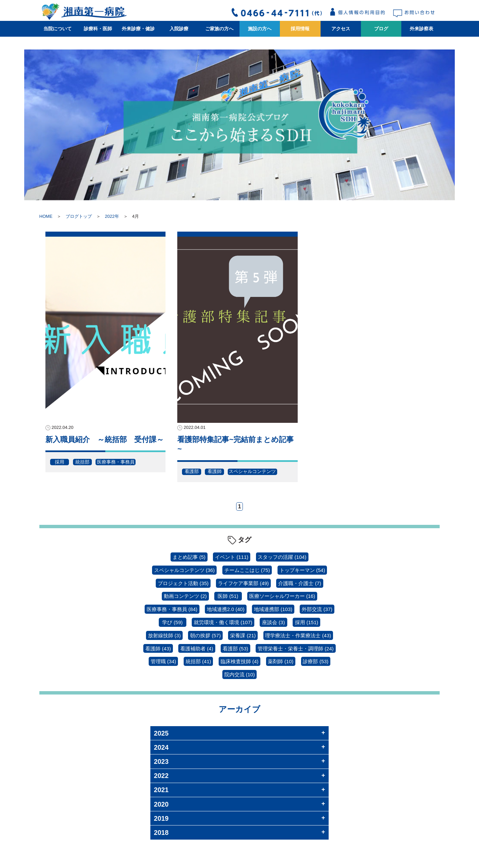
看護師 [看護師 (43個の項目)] (158, 648)
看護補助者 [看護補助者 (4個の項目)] (196, 648)
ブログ (381, 28)
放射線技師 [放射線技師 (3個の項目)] (164, 635)
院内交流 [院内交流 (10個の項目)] (239, 674)
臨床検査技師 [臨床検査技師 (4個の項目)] (240, 661)
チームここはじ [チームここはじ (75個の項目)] (247, 570)
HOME (45, 216)
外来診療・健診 (138, 28)
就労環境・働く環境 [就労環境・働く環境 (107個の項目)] (223, 622)
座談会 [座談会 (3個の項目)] (273, 622)
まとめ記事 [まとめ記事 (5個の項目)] (189, 557)
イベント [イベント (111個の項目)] (231, 557)
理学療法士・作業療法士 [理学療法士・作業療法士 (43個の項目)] (298, 635)
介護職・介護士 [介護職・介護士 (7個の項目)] (299, 583)
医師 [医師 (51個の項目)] (228, 596)
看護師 (215, 471)
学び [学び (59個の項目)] (172, 622)
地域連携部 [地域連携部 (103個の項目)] (273, 609)
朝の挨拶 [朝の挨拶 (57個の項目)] (205, 635)
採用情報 (300, 28)
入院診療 (179, 28)
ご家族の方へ (219, 28)
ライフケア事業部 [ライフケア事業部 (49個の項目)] (243, 583)
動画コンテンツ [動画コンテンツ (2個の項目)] (185, 596)
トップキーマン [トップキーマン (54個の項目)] (302, 570)
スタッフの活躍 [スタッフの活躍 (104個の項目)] (282, 557)
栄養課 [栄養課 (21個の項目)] (243, 635)
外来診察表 (421, 28)
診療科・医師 (98, 28)
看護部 (192, 471)
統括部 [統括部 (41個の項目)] (198, 661)
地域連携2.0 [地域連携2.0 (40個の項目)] (226, 609)
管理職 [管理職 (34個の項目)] (163, 661)
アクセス (340, 28)
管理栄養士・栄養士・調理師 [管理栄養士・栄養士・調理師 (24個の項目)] (296, 648)
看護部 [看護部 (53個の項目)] (235, 648)
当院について (57, 28)
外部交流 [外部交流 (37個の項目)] (317, 609)
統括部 (82, 462)
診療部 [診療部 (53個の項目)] (315, 661)
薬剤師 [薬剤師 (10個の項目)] (280, 661)
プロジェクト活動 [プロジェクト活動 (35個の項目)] (183, 583)
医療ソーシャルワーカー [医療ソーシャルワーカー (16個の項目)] (282, 596)
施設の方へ (259, 28)
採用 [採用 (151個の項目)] (306, 622)
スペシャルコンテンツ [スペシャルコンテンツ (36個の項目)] (184, 570)
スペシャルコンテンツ (252, 471)
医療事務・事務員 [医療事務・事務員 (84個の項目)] (172, 609)
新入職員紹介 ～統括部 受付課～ (104, 439)
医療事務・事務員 (116, 462)
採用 (59, 462)
